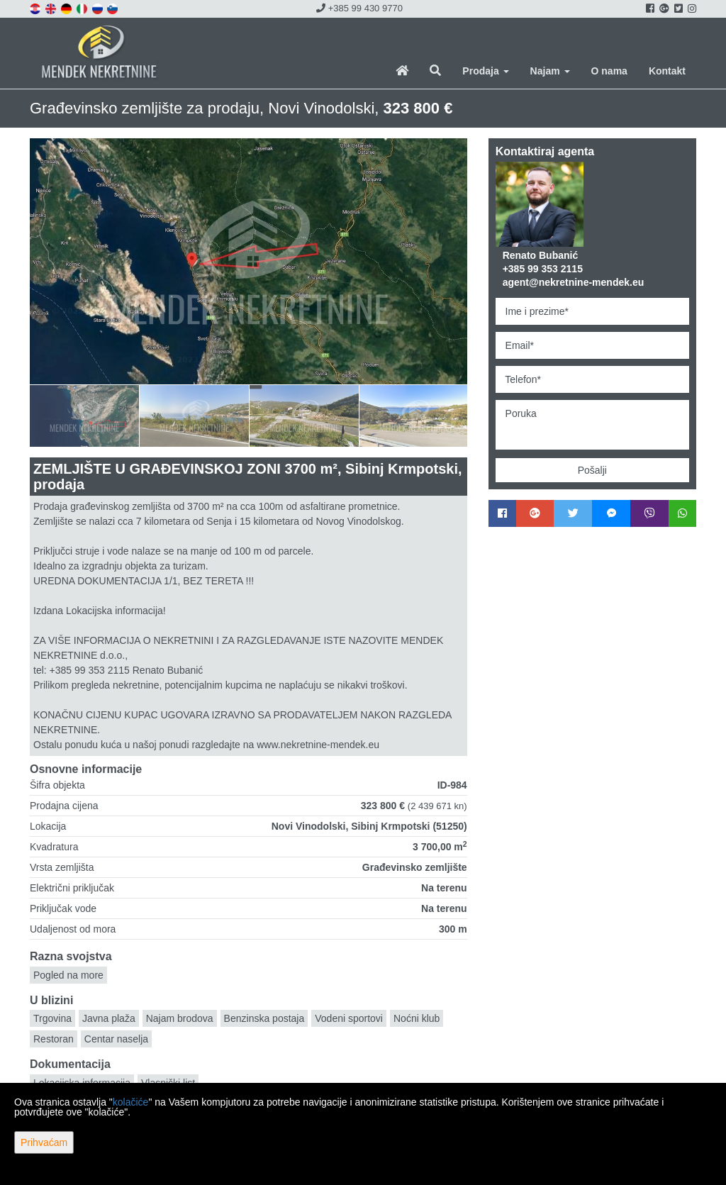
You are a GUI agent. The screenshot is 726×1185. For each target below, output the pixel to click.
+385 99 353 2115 (543, 268)
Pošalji (592, 470)
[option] (85, 415)
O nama (609, 71)
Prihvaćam (44, 1142)
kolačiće (131, 1102)
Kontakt (667, 71)
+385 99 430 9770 (359, 8)
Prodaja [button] (485, 71)
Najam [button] (550, 71)
